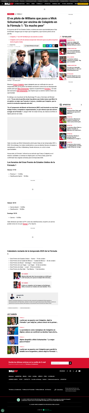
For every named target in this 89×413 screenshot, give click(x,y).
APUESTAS (47, 3)
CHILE (29, 376)
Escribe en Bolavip (36, 379)
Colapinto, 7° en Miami (43, 1)
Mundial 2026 (56, 3)
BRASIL (25, 376)
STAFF (20, 379)
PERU (45, 376)
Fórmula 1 (48, 88)
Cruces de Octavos (74, 1)
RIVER (33, 3)
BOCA (28, 3)
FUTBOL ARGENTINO (67, 3)
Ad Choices (48, 389)
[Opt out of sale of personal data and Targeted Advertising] (2, 410)
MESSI (76, 3)
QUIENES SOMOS (13, 379)
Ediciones (11, 376)
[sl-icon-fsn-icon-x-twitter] (73, 371)
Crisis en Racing (83, 1)
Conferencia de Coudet (31, 1)
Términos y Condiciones (31, 364)
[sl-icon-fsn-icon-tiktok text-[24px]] (76, 371)
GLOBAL (35, 376)
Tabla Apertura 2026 (54, 1)
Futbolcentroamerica (53, 379)
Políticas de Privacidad (28, 389)
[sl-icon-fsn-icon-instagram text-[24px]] (70, 371)
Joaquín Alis (12, 44)
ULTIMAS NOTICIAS (20, 3)
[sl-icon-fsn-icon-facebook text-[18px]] (67, 371)
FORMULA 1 (40, 3)
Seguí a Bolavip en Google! (32, 45)
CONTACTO (27, 379)
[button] (47, 45)
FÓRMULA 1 (19, 14)
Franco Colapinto (18, 84)
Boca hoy (22, 1)
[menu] (2, 4)
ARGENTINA (18, 376)
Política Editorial (40, 389)
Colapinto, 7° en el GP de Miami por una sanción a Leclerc (26, 36)
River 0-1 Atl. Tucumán (13, 1)
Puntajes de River (64, 1)
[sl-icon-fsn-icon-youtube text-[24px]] (79, 371)
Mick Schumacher (23, 88)
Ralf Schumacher (22, 91)
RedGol (44, 379)
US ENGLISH (51, 376)
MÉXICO (40, 376)
